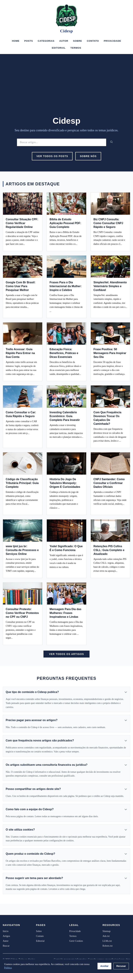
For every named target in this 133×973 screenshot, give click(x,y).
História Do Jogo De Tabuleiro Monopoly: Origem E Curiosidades (65, 483)
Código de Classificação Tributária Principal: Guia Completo (22, 483)
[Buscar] (62, 142)
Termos (75, 48)
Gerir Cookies (76, 941)
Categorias (46, 41)
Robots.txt (108, 946)
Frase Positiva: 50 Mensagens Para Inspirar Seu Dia (110, 353)
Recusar (121, 966)
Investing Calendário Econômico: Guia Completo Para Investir (65, 416)
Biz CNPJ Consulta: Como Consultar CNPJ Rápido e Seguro (108, 223)
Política (8, 967)
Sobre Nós (88, 156)
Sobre (77, 41)
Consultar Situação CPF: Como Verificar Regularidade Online (22, 223)
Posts (28, 41)
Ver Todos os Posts (52, 156)
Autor (63, 41)
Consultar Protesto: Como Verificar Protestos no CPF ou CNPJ (22, 613)
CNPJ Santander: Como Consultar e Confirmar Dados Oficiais (109, 483)
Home (16, 41)
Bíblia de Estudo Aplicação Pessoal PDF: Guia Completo (65, 223)
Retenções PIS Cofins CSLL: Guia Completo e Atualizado (109, 550)
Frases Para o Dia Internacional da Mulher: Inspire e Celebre (66, 286)
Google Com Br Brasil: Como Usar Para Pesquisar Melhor (21, 286)
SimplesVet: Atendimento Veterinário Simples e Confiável (110, 286)
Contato (93, 41)
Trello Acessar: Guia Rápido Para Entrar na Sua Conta (20, 353)
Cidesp (66, 31)
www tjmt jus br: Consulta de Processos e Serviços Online (22, 550)
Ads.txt (106, 936)
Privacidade (112, 41)
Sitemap (106, 931)
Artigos (6, 936)
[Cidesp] (66, 15)
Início (5, 931)
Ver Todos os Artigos (66, 654)
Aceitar (104, 966)
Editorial (58, 48)
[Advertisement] (66, 89)
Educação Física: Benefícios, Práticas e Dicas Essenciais (64, 353)
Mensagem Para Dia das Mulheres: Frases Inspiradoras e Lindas (65, 613)
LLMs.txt (107, 941)
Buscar (6, 946)
